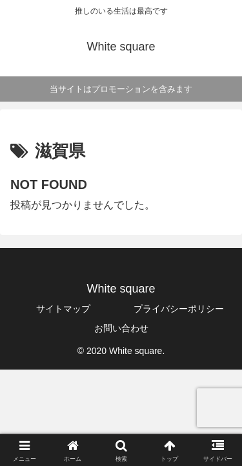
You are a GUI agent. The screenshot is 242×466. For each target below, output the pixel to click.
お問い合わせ (121, 328)
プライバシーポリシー (179, 309)
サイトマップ (63, 309)
